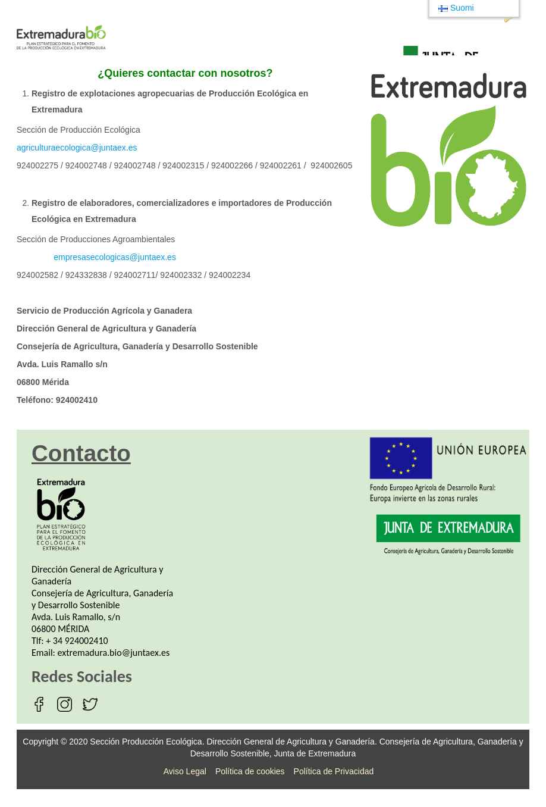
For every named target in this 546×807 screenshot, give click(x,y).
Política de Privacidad (334, 771)
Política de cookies (250, 771)
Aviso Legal (185, 771)
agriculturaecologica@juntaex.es (77, 147)
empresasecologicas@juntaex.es (115, 257)
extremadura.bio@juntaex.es (114, 652)
